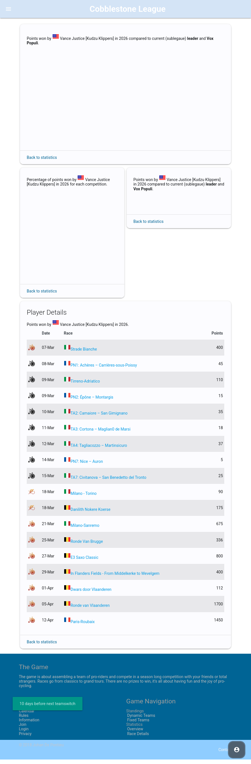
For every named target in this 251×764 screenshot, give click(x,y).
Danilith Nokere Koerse (91, 514)
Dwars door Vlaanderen (91, 594)
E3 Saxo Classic (84, 562)
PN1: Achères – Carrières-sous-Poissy (104, 369)
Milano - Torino (84, 498)
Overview (134, 733)
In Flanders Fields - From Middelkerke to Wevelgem (115, 578)
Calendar (27, 715)
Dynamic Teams (140, 720)
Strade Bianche (84, 353)
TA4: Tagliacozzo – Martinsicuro (99, 450)
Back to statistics (42, 157)
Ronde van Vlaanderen (90, 610)
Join (22, 729)
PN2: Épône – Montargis (92, 401)
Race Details (137, 738)
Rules (23, 720)
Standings (135, 715)
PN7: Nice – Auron (87, 466)
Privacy (25, 738)
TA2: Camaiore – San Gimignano (99, 417)
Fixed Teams (137, 724)
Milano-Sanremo (85, 530)
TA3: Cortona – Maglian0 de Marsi (101, 434)
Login (24, 733)
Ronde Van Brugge (87, 546)
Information (29, 724)
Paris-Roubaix (83, 626)
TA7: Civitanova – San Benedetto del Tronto (108, 482)
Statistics (134, 729)
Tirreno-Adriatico (85, 385)
